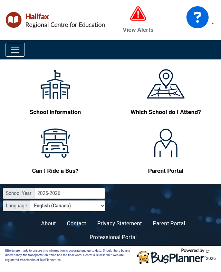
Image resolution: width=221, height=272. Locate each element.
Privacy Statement (119, 223)
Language (16, 205)
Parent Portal (169, 223)
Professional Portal (112, 237)
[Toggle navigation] (15, 50)
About (48, 223)
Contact (76, 223)
